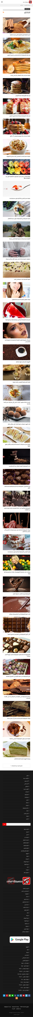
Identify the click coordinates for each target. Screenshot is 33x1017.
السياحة (27, 859)
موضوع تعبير (26, 872)
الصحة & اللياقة (25, 840)
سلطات (27, 802)
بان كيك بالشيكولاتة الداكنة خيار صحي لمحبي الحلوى (18, 55)
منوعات (27, 870)
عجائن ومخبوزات (25, 808)
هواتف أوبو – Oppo (24, 966)
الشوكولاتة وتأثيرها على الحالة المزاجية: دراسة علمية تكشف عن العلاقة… (17, 509)
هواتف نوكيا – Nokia (24, 982)
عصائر (27, 811)
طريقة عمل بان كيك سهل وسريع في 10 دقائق (20, 136)
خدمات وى (26, 904)
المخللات (26, 792)
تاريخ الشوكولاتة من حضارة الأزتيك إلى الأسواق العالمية (18, 676)
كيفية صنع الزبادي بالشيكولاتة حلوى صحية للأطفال (19, 219)
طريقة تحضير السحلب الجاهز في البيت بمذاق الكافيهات (18, 156)
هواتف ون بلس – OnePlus (23, 990)
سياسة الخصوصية (15, 1007)
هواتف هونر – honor (24, 987)
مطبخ (27, 775)
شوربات (27, 805)
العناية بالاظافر (25, 843)
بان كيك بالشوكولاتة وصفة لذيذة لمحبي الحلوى (19, 116)
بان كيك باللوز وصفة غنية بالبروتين (23, 96)
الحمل (27, 834)
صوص (27, 800)
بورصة (27, 915)
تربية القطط (26, 864)
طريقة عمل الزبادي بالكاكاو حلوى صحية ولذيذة (20, 198)
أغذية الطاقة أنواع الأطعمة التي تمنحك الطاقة (20, 35)
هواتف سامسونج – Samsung (23, 974)
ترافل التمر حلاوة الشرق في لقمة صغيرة (21, 382)
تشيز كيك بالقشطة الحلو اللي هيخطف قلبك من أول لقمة (18, 320)
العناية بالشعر (26, 848)
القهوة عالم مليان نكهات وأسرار (23, 362)
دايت (27, 867)
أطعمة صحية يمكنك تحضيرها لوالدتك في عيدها (19, 239)
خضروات (26, 926)
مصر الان (15, 1014)
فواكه (27, 816)
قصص (27, 819)
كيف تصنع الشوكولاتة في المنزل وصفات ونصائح (19, 614)
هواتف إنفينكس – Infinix (23, 968)
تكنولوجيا (26, 894)
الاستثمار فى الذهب (24, 891)
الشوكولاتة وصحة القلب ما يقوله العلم (21, 594)
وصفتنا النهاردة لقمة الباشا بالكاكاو (22, 759)
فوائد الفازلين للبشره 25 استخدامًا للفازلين (21, 299)
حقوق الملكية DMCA (24, 1007)
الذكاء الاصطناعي (25, 958)
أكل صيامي (26, 784)
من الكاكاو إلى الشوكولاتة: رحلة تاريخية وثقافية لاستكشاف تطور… (17, 487)
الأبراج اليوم (26, 910)
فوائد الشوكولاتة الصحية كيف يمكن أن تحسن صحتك (18, 718)
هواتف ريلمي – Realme (23, 971)
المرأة (27, 856)
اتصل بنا (13, 1009)
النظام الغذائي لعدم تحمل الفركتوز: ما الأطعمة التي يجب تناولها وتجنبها (18, 177)
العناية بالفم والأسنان (24, 851)
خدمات (27, 896)
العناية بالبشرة (26, 845)
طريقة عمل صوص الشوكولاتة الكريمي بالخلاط (20, 739)
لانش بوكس (26, 813)
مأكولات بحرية (25, 778)
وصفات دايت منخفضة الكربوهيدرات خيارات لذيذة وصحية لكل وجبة (17, 573)
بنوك (27, 913)
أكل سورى (26, 781)
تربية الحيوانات (26, 862)
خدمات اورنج (26, 899)
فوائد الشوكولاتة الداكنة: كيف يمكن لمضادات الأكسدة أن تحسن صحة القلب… (17, 531)
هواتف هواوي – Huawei (23, 985)
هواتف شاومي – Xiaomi (23, 977)
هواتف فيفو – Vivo (24, 979)
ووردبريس (26, 955)
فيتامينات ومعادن (25, 931)
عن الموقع (18, 1009)
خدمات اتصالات (25, 907)
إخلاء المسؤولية (7, 1007)
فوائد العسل (26, 929)
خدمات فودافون (25, 902)
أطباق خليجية (26, 789)
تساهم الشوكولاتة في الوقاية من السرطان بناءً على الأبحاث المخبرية (17, 697)
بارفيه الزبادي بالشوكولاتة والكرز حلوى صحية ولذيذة (19, 552)
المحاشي (26, 786)
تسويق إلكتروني (25, 960)
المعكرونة (26, 794)
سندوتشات (26, 797)
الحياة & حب (26, 837)
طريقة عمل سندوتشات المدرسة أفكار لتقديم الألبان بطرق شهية (17, 445)
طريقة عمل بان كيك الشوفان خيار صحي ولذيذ (20, 75)
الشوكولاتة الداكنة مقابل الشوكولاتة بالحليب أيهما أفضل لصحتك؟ (17, 655)
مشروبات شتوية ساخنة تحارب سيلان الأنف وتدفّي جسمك (18, 259)
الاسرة (27, 832)
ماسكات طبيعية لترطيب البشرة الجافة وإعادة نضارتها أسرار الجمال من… (17, 341)
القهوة (27, 853)
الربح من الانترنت (25, 888)
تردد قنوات (26, 923)
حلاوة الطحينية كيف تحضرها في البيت (22, 279)
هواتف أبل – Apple (24, 963)
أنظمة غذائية (26, 829)
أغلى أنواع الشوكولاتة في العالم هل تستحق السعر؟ (19, 634)
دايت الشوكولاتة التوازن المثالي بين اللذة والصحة (19, 466)
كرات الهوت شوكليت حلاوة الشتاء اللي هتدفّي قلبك (19, 424)
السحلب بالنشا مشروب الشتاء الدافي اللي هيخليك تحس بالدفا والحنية (17, 403)
